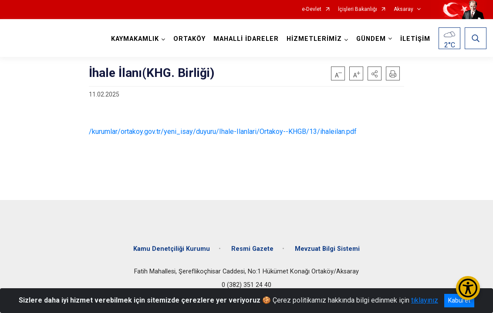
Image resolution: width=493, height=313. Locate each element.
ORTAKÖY (189, 39)
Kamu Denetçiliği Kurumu (171, 249)
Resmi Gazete (252, 249)
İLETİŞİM (415, 39)
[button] (375, 73)
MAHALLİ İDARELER (246, 39)
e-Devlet (311, 9)
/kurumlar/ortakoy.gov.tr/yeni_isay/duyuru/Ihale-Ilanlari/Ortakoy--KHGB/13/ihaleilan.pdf (223, 131)
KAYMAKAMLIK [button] (135, 39)
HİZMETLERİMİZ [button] (314, 39)
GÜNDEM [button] (371, 39)
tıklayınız (424, 300)
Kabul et (459, 300)
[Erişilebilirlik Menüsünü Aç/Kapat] (468, 288)
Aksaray (403, 9)
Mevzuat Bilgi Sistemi (327, 249)
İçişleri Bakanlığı (357, 9)
